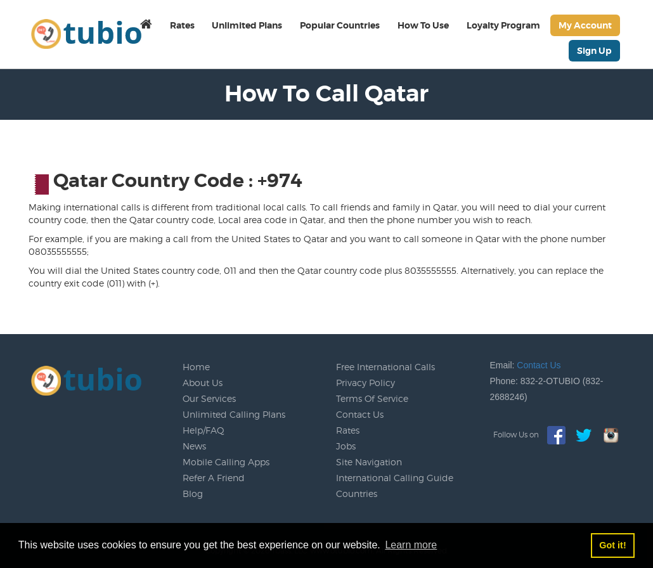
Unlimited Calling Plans (234, 414)
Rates (182, 25)
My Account (585, 25)
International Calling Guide (394, 477)
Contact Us (360, 414)
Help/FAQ (203, 430)
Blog (193, 493)
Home (196, 366)
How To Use (423, 25)
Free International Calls (385, 366)
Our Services (209, 398)
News (194, 446)
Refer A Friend (214, 477)
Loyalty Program (503, 25)
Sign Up (594, 50)
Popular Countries (340, 25)
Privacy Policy (365, 382)
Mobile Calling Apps (226, 461)
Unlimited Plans (247, 25)
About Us (203, 382)
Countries (356, 493)
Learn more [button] (411, 544)
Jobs (346, 446)
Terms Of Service (372, 398)
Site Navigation (369, 461)
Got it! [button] (612, 545)
